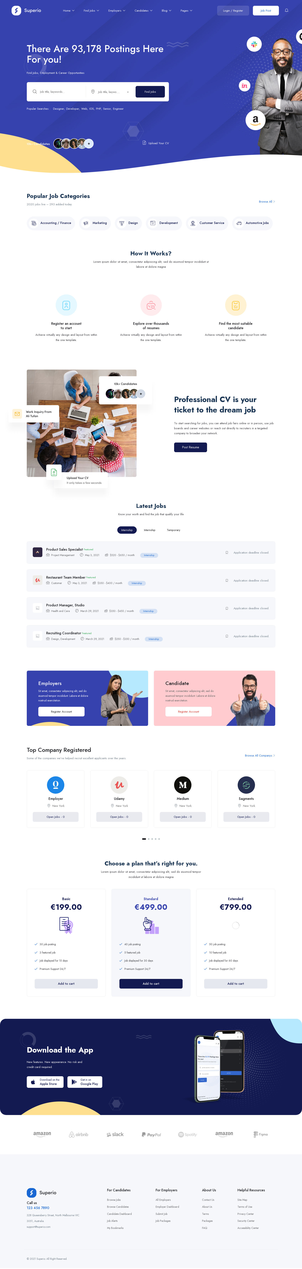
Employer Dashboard (167, 1208)
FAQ (204, 1229)
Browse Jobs (114, 1201)
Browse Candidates (118, 1208)
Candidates (144, 10)
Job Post (266, 10)
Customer (56, 586)
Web (84, 109)
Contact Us (208, 1201)
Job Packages (163, 1222)
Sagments (246, 802)
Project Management (62, 558)
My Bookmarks (115, 1229)
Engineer (118, 109)
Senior (107, 109)
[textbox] (109, 92)
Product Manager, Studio (65, 608)
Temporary (173, 533)
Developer (72, 109)
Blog (166, 10)
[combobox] (111, 92)
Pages (186, 10)
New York (58, 810)
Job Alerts (112, 1222)
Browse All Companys (260, 759)
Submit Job (161, 1215)
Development (67, 643)
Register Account (61, 715)
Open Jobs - (56, 821)
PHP (98, 109)
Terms (205, 1215)
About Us (207, 1208)
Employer (56, 802)
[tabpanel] (55, 805)
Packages (207, 1222)
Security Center (246, 1222)
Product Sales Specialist (64, 552)
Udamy (119, 802)
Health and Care (60, 615)
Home (69, 10)
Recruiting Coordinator (63, 637)
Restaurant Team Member (65, 580)
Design (55, 643)
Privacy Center (245, 1215)
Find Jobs (91, 10)
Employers (116, 10)
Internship (127, 533)
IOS (91, 109)
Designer (58, 109)
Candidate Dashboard (119, 1215)
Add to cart (66, 987)
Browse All (267, 205)
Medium (183, 802)
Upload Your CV (156, 143)
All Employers (163, 1201)
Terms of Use (244, 1208)
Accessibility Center (248, 1229)
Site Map (242, 1201)
